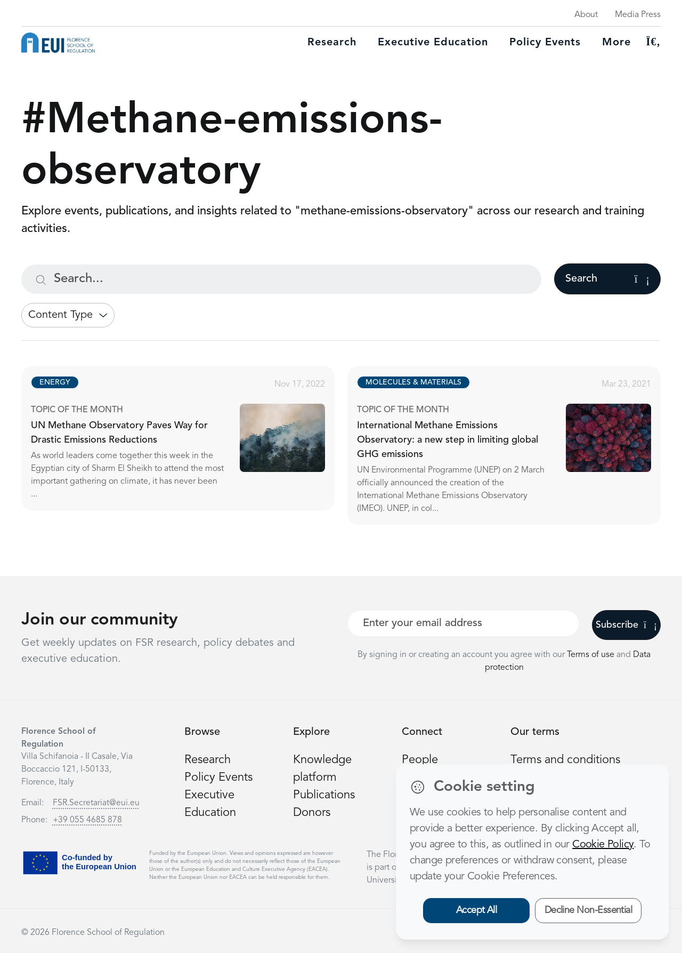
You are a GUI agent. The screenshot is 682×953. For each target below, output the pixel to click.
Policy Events (545, 42)
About (586, 15)
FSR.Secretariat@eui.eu (96, 803)
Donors (311, 813)
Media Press (638, 15)
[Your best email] (463, 623)
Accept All (476, 910)
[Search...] (281, 279)
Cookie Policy (603, 844)
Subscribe (626, 625)
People (420, 760)
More (616, 42)
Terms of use (591, 655)
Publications (324, 795)
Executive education (433, 42)
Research (331, 42)
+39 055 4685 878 (87, 820)
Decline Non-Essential (588, 910)
